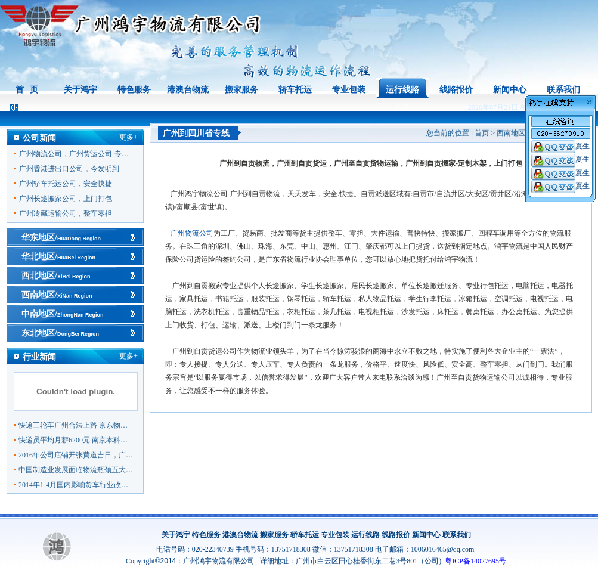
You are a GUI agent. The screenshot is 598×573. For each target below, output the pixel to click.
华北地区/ (58, 256)
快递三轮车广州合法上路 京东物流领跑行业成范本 (76, 425)
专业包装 (348, 89)
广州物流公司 (192, 233)
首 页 (27, 89)
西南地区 (511, 133)
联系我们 (563, 89)
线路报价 (456, 89)
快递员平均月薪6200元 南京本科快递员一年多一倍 (76, 440)
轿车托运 (295, 89)
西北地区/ (55, 275)
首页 (482, 133)
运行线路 (402, 89)
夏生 (560, 146)
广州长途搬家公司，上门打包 (65, 198)
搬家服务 (241, 89)
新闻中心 (509, 89)
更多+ (128, 137)
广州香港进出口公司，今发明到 (69, 169)
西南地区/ (56, 294)
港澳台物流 (188, 89)
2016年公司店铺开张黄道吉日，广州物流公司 (76, 455)
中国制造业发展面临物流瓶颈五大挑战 (76, 470)
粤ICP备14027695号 (475, 561)
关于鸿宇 (80, 89)
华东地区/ (61, 237)
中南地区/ (62, 313)
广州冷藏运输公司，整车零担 (65, 213)
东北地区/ (60, 333)
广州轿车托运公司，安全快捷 (65, 183)
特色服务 (134, 89)
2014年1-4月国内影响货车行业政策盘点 (76, 485)
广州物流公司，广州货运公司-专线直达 (76, 154)
